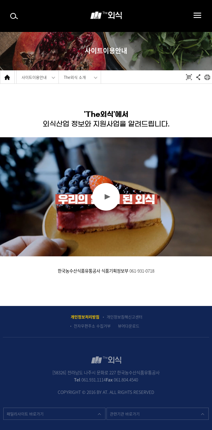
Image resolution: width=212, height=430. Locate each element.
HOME (7, 77)
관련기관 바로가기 (125, 413)
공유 (198, 77)
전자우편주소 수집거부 (92, 326)
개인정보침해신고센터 (124, 316)
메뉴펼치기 (191, 15)
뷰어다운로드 (128, 326)
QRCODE (189, 77)
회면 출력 (207, 77)
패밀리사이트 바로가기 (25, 413)
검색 (14, 16)
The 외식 (106, 15)
